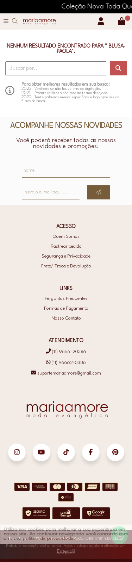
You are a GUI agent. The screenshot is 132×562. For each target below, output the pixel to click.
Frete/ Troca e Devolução (66, 266)
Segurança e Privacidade (66, 256)
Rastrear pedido (66, 246)
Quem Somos (66, 236)
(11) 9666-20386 (66, 352)
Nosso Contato (66, 318)
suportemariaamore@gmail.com (66, 373)
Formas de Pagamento (66, 308)
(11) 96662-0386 (66, 362)
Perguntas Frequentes (66, 298)
